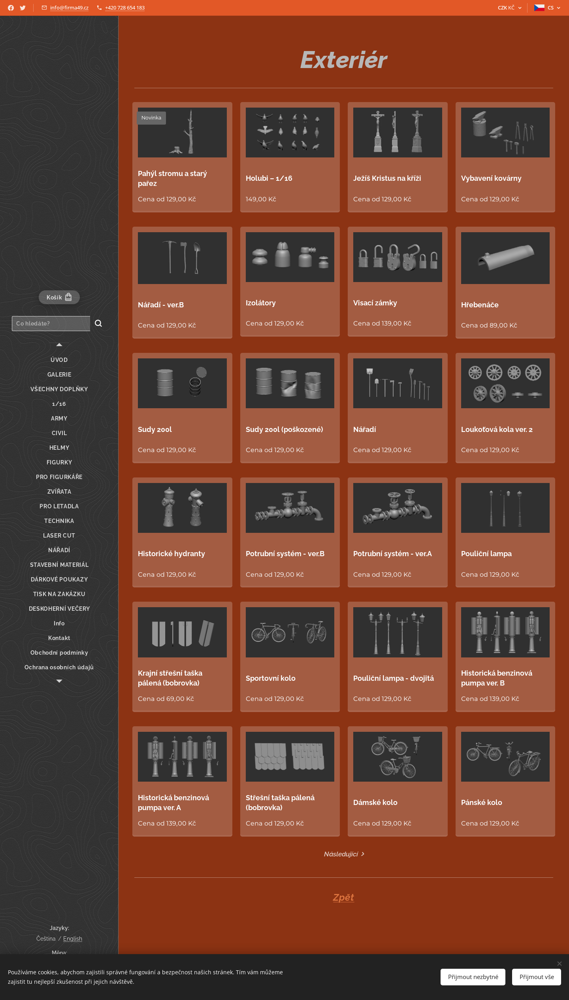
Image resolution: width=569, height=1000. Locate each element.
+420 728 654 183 (125, 7)
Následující (341, 854)
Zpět (343, 897)
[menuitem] (59, 360)
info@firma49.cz (69, 7)
